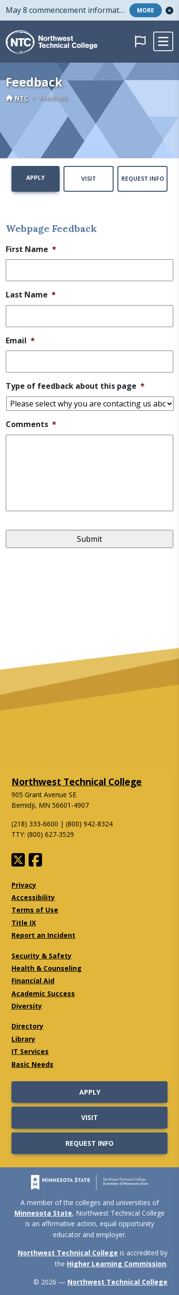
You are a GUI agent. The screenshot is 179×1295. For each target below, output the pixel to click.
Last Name (31, 295)
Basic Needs (32, 1064)
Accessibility (33, 897)
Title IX (23, 922)
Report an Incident (43, 935)
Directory (27, 1026)
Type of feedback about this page (75, 386)
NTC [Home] (17, 98)
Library (23, 1038)
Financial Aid (32, 980)
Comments (31, 424)
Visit (88, 179)
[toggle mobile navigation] (163, 42)
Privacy (23, 884)
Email (20, 341)
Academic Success (43, 993)
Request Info (142, 179)
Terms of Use (34, 909)
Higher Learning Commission (116, 1263)
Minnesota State (43, 1213)
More (145, 10)
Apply (35, 178)
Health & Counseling (46, 968)
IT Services (30, 1051)
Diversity (26, 1005)
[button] (169, 10)
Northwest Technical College (76, 781)
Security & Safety (41, 955)
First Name (31, 249)
